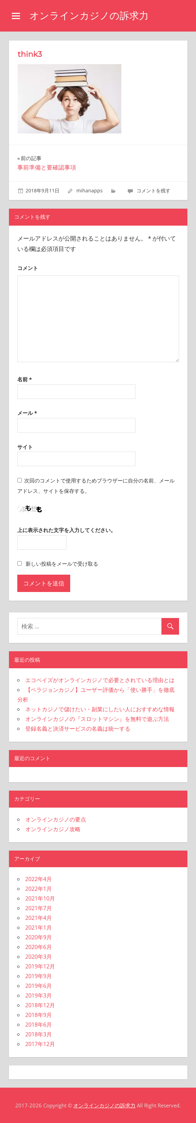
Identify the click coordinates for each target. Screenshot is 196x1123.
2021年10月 (40, 898)
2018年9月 (38, 1015)
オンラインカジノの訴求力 (89, 15)
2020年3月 (38, 956)
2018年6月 (38, 1024)
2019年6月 (38, 986)
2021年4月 (38, 918)
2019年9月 (38, 976)
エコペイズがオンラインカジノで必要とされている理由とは (100, 680)
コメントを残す (153, 190)
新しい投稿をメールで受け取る (62, 563)
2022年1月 (38, 889)
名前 (24, 379)
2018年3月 (38, 1034)
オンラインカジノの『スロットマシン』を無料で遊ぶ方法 (97, 719)
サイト (25, 446)
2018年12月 (40, 1005)
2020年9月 (38, 937)
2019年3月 (38, 995)
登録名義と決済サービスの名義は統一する (77, 728)
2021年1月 (38, 927)
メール (27, 412)
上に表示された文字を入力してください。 (66, 529)
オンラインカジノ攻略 (53, 829)
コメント (27, 267)
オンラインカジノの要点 (55, 819)
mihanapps (89, 190)
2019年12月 (40, 966)
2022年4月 (38, 879)
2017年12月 (40, 1044)
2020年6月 (38, 947)
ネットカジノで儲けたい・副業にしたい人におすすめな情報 (100, 709)
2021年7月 (38, 908)
